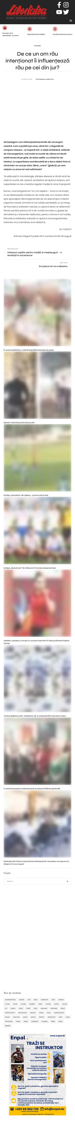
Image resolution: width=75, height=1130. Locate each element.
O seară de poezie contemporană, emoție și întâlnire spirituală (32, 788)
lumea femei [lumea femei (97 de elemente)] (44, 1008)
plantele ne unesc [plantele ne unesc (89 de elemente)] (59, 1012)
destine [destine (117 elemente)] (15, 1004)
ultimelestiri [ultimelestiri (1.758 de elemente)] (34, 1021)
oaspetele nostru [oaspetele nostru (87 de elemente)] (10, 1012)
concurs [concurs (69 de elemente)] (61, 999)
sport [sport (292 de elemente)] (60, 1017)
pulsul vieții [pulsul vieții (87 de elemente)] (16, 1017)
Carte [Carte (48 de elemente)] (53, 999)
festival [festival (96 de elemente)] (56, 1004)
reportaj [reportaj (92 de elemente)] (41, 1017)
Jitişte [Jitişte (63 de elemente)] (35, 1008)
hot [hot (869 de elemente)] (6, 1008)
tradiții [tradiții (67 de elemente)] (26, 1021)
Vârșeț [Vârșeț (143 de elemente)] (60, 1021)
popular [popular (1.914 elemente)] (7, 1017)
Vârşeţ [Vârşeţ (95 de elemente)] (53, 1021)
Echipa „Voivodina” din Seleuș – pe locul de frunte (26, 495)
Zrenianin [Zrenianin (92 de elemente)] (7, 1026)
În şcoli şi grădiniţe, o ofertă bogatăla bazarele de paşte (29, 350)
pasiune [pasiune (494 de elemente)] (41, 1012)
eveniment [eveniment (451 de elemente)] (32, 1004)
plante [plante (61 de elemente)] (49, 1012)
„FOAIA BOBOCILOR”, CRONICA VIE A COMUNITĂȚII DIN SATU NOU (35, 716)
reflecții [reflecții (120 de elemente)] (33, 1017)
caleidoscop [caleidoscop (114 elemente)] (44, 999)
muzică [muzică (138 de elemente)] (63, 1008)
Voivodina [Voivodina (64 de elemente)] (44, 1021)
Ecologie (37, 46)
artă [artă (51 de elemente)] (29, 999)
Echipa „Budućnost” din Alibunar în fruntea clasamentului (30, 568)
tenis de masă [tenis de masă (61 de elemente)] (8, 1021)
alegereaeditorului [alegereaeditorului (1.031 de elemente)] (10, 999)
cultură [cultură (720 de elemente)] (7, 1004)
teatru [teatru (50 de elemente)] (68, 1017)
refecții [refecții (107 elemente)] (25, 1017)
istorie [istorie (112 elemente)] (28, 1008)
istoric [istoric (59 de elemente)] (21, 1008)
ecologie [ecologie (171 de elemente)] (23, 1004)
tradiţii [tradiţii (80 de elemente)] (18, 1021)
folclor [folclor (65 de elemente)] (64, 1004)
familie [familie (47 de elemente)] (40, 1004)
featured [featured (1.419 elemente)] (48, 1004)
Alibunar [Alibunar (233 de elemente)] (21, 999)
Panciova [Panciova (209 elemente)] (33, 1012)
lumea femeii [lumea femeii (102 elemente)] (54, 1008)
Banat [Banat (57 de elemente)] (35, 999)
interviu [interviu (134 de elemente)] (13, 1008)
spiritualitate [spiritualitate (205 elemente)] (51, 1017)
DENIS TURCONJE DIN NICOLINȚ (19, 422)
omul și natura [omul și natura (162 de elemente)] (22, 1012)
